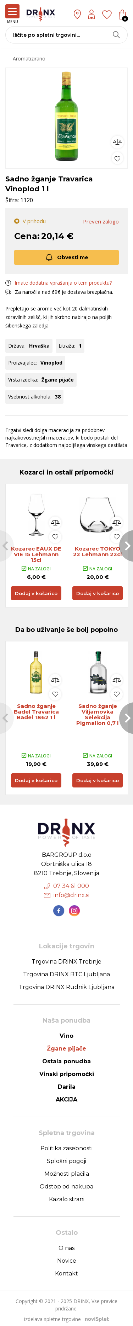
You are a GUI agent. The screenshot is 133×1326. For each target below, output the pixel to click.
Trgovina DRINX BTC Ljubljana (66, 971)
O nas (66, 1244)
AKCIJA (66, 1096)
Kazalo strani (66, 1196)
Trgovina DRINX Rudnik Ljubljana (67, 984)
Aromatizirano (29, 58)
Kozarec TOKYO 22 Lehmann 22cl (98, 552)
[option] (66, 116)
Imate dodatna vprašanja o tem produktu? (58, 283)
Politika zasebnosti (66, 1145)
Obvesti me (66, 258)
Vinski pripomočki (66, 1071)
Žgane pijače (66, 1045)
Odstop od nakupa (66, 1183)
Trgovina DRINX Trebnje (66, 958)
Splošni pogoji (66, 1158)
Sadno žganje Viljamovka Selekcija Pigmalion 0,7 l (97, 716)
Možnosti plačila (66, 1170)
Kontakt (66, 1270)
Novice (66, 1257)
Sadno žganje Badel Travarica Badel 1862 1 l (36, 713)
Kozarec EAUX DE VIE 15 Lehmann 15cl (36, 555)
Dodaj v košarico (36, 594)
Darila (67, 1083)
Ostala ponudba (66, 1058)
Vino (66, 1032)
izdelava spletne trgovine (52, 1316)
